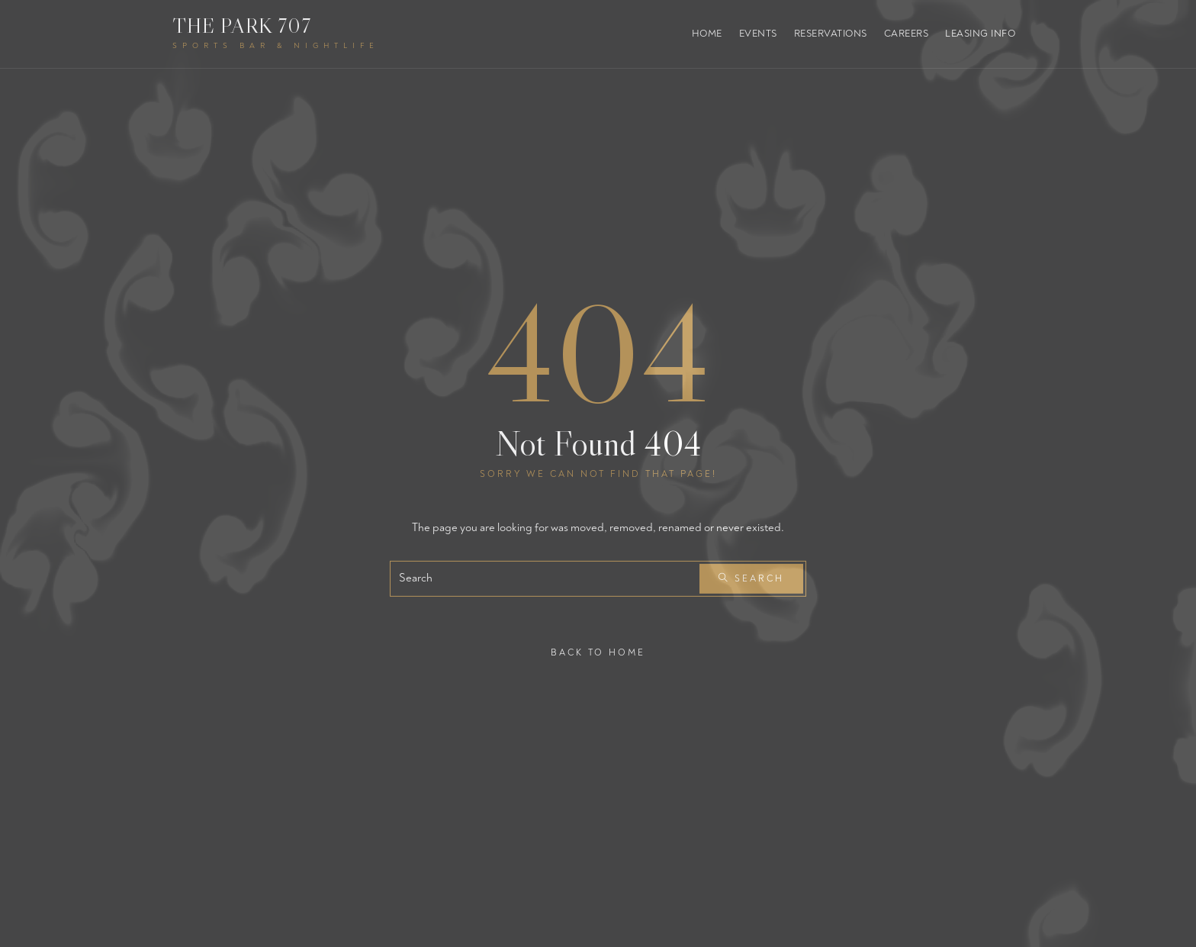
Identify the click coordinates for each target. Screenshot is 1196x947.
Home (707, 33)
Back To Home (598, 652)
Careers (906, 33)
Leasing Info (980, 33)
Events (758, 33)
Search (751, 579)
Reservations (830, 33)
